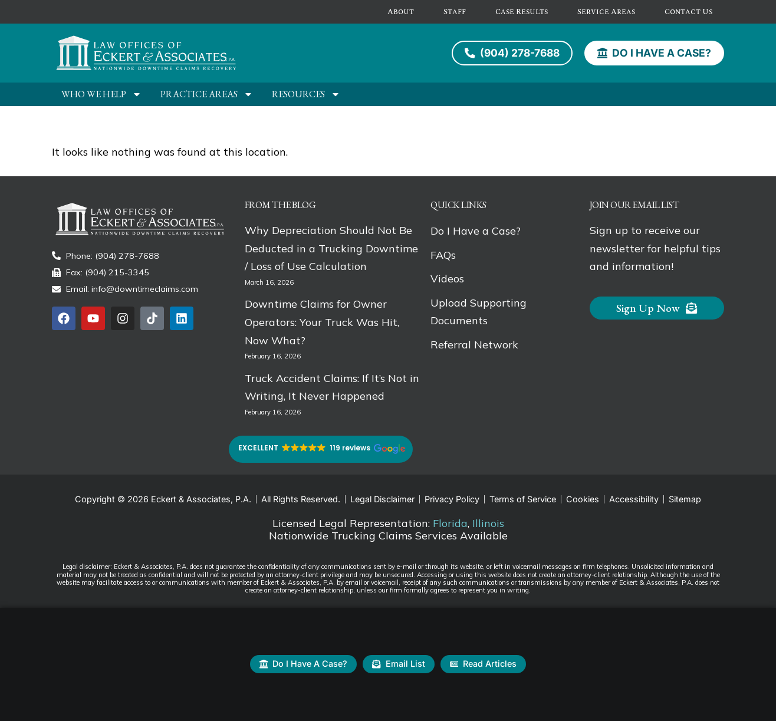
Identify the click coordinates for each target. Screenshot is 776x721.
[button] (321, 449)
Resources (306, 94)
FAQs (443, 254)
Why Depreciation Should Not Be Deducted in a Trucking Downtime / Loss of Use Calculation (331, 248)
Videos (447, 278)
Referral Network (474, 344)
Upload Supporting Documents (478, 311)
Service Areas (606, 12)
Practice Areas (206, 94)
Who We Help (101, 94)
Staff (454, 12)
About (400, 12)
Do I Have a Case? (475, 230)
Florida (450, 523)
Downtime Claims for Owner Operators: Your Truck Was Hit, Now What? (322, 322)
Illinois (488, 523)
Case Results (521, 12)
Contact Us (688, 12)
